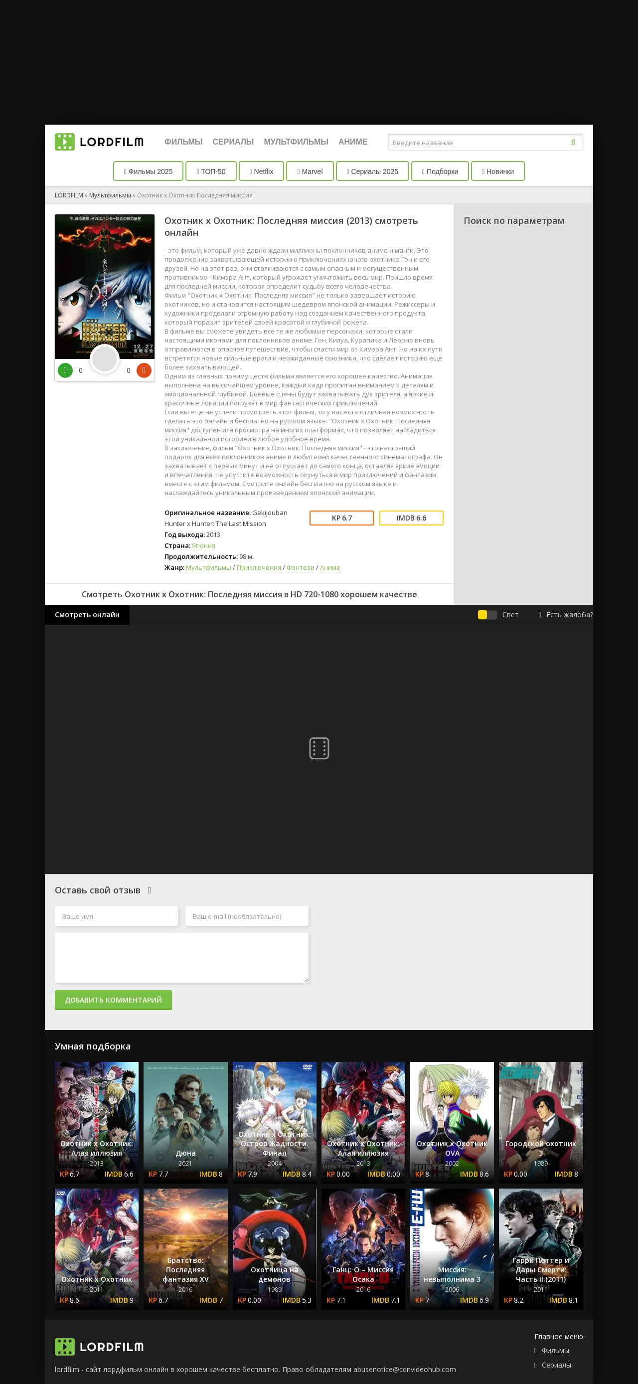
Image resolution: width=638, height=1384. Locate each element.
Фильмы (183, 142)
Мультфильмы (296, 142)
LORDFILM (69, 195)
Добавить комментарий (113, 1000)
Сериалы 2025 (373, 171)
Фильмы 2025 (148, 171)
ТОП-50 (210, 171)
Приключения (259, 567)
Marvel (309, 171)
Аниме (353, 142)
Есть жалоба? (566, 614)
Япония (203, 545)
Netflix (262, 171)
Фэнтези (301, 567)
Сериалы (233, 142)
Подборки (440, 171)
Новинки (498, 171)
